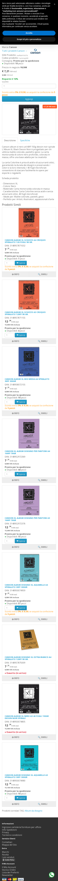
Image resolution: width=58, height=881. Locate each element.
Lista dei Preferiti (10, 872)
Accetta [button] (29, 33)
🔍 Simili (42, 804)
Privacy (5, 832)
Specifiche (25, 140)
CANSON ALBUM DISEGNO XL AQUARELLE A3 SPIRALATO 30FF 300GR (26, 776)
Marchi (5, 852)
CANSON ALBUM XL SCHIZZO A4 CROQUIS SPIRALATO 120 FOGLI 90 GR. (25, 241)
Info (15, 804)
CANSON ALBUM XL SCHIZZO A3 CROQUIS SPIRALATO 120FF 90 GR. (25, 313)
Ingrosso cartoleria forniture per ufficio (21, 827)
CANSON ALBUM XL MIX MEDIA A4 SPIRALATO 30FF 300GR (27, 380)
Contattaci (7, 842)
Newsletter (7, 875)
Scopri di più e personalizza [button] (29, 39)
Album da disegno (33, 810)
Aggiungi (29, 99)
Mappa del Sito (9, 844)
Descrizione (10, 140)
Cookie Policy (9, 860)
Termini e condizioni (12, 835)
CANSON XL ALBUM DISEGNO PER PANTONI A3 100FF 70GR (27, 519)
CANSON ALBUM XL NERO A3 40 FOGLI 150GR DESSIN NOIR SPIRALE (27, 717)
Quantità (5, 82)
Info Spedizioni (9, 829)
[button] (54, 4)
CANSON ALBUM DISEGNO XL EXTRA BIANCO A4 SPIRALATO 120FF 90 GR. (28, 658)
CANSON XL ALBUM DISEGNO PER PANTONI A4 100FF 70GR (27, 452)
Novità (5, 854)
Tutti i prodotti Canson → (23, 50)
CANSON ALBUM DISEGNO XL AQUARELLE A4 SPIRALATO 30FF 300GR (26, 585)
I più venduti (8, 857)
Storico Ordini (9, 869)
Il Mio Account (9, 867)
